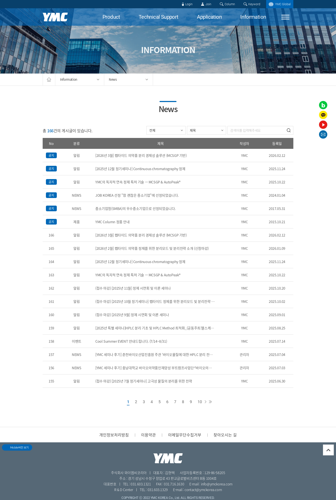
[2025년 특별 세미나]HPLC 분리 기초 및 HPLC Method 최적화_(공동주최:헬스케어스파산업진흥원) (155, 328)
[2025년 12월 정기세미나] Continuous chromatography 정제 (140, 168)
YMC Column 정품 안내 (112, 221)
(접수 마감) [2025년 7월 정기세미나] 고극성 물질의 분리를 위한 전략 (143, 381)
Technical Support (158, 17)
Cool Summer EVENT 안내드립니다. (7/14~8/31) (131, 341)
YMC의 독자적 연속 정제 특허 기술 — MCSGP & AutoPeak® (138, 182)
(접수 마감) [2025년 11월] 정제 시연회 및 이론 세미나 (133, 288)
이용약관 (148, 434)
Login (189, 4)
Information (253, 17)
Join (208, 4)
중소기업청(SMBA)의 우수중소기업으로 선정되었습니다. (135, 208)
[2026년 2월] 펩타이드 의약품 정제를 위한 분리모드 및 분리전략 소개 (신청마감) (152, 248)
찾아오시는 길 (225, 434)
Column (230, 4)
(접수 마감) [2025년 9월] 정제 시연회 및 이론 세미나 (132, 314)
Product (111, 17)
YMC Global (283, 4)
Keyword (254, 4)
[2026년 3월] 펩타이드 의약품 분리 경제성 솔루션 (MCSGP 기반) (141, 155)
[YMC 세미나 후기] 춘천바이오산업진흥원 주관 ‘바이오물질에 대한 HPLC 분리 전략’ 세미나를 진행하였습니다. (155, 354)
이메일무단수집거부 (184, 434)
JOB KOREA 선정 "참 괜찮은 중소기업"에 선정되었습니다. (137, 195)
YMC (55, 17)
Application (209, 17)
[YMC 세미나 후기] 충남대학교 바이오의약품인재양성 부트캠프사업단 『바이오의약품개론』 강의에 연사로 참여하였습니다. (155, 367)
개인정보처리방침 (114, 434)
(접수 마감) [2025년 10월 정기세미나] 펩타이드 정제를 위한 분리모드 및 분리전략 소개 (155, 301)
